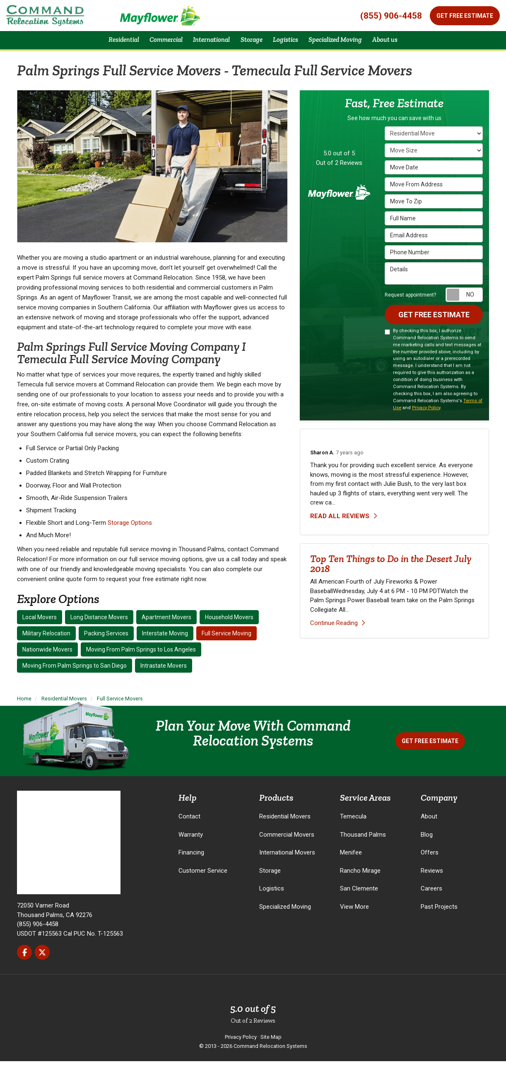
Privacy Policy (426, 422)
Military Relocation (46, 646)
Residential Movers (285, 829)
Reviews (432, 883)
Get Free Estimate (464, 15)
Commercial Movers (286, 847)
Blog (427, 847)
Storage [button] (251, 46)
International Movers (287, 865)
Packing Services (106, 646)
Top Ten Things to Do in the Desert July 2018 (390, 578)
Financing (191, 865)
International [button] (206, 46)
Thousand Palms (363, 847)
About (429, 829)
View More (354, 919)
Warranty (190, 847)
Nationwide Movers (47, 662)
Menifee (351, 865)
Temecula (353, 829)
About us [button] (403, 46)
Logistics (271, 901)
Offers (430, 865)
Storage (270, 883)
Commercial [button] (154, 46)
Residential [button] (106, 46)
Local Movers (39, 630)
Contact (189, 829)
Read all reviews (343, 530)
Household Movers (229, 630)
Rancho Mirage (360, 883)
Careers (431, 901)
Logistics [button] (289, 46)
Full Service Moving (226, 646)
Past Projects (439, 919)
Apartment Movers (166, 630)
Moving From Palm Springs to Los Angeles (141, 662)
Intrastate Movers (163, 678)
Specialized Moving (285, 919)
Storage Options (130, 535)
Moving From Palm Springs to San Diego (74, 678)
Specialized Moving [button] (346, 46)
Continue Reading (337, 637)
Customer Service (202, 883)
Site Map (271, 1050)
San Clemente (359, 901)
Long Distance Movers (99, 630)
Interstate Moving (165, 646)
